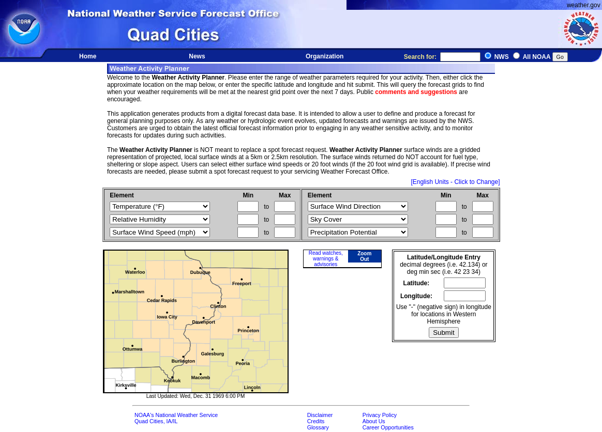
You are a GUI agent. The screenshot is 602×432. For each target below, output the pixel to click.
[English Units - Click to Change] (455, 182)
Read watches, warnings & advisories (326, 258)
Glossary (318, 427)
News (197, 56)
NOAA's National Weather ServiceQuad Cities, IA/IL (176, 418)
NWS (501, 56)
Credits (316, 421)
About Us (374, 421)
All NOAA (537, 56)
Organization (324, 56)
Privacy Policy (380, 415)
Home (87, 56)
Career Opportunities (388, 427)
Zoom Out (364, 256)
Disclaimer (320, 415)
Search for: (442, 56)
